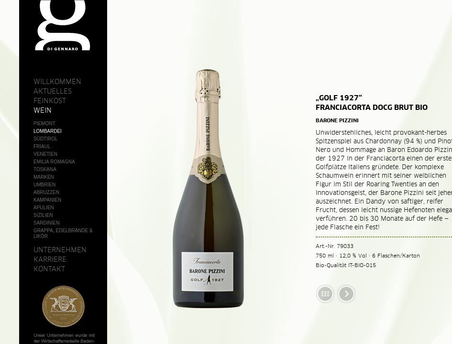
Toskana (44, 169)
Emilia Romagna (54, 161)
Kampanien (47, 200)
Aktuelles (52, 91)
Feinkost (49, 101)
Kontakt (49, 269)
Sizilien (43, 215)
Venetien (45, 154)
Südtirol (45, 138)
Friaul (42, 146)
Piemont (44, 123)
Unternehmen (60, 250)
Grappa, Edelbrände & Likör (63, 233)
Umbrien (44, 184)
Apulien (43, 207)
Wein (42, 110)
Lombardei (47, 131)
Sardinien (46, 223)
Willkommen (57, 82)
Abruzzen (46, 192)
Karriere (49, 259)
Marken (43, 177)
